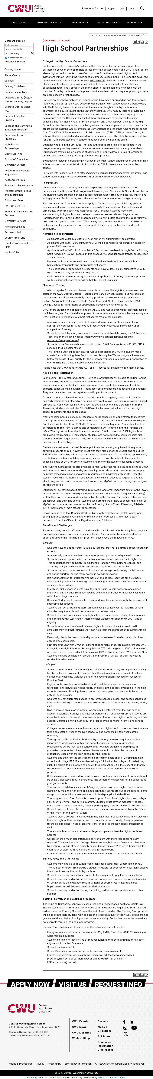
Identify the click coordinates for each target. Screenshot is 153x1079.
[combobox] (118, 35)
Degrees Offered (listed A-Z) (17, 108)
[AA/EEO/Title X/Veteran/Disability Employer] (119, 1064)
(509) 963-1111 (40, 1032)
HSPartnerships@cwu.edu (116, 176)
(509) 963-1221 (42, 1035)
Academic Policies (14, 179)
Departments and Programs (14, 137)
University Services (15, 220)
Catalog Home (12, 69)
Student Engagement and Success (18, 213)
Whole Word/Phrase (17, 58)
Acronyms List (12, 232)
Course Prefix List (14, 237)
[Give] (131, 9)
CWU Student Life (14, 205)
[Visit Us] (72, 983)
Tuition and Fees (13, 200)
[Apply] (111, 9)
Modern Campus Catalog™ (113, 1077)
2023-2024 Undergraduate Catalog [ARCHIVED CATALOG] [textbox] (116, 35)
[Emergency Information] (78, 1064)
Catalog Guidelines (14, 86)
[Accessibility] (54, 1064)
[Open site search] (142, 8)
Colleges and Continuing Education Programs (18, 127)
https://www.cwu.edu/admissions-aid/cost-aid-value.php (78, 886)
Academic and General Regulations (17, 172)
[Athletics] (134, 22)
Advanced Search (14, 61)
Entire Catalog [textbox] (12, 45)
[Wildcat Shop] (81, 1038)
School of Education (16, 159)
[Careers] (103, 1021)
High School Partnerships (11, 146)
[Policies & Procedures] (20, 1064)
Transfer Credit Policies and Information (17, 192)
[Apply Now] (30, 983)
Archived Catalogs (14, 226)
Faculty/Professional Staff (16, 245)
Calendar (9, 80)
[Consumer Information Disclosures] (108, 1046)
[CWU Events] (80, 1021)
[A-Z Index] (104, 1036)
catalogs (33, 1077)
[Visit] (121, 9)
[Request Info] (118, 983)
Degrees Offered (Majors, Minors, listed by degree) (18, 99)
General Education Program (14, 118)
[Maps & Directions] (108, 1029)
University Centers (14, 164)
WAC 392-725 (97, 80)
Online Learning (13, 153)
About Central (12, 75)
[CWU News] (79, 1027)
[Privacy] (40, 1064)
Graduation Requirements (18, 185)
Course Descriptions (15, 92)
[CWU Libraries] (81, 1033)
